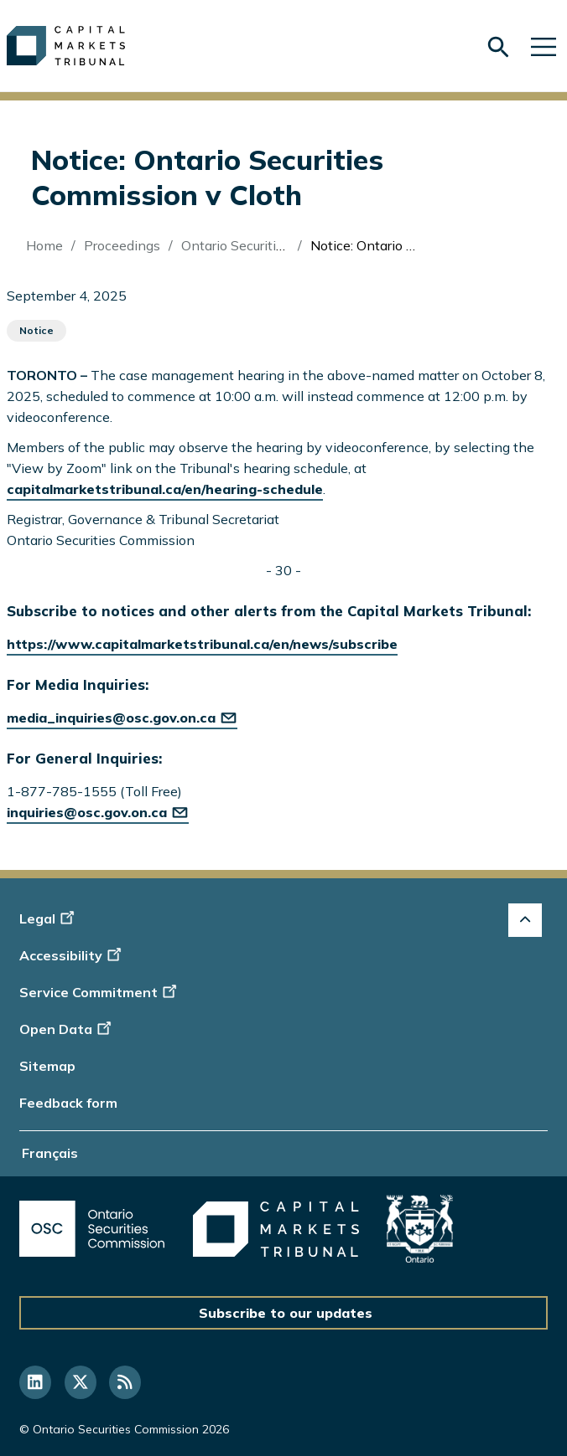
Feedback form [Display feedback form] (68, 1102)
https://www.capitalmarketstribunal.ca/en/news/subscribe (202, 643)
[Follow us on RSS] (125, 1382)
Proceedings (122, 245)
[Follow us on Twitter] (80, 1382)
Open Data (67, 1029)
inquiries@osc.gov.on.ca (98, 812)
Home (44, 245)
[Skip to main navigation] (543, 45)
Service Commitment (99, 992)
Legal (49, 918)
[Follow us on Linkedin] (35, 1382)
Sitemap (47, 1065)
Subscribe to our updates (285, 1312)
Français (50, 1153)
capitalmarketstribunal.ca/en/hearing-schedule (165, 489)
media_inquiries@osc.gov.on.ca (122, 717)
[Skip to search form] (498, 47)
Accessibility (72, 955)
